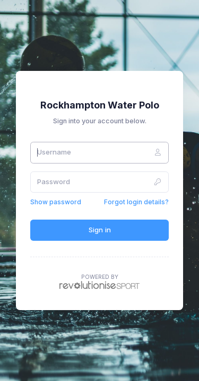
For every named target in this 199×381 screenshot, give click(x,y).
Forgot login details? (136, 202)
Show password (55, 202)
